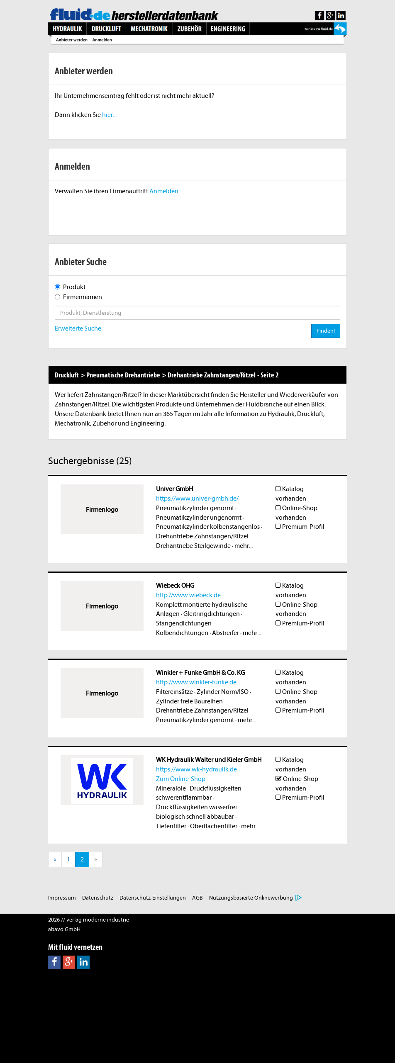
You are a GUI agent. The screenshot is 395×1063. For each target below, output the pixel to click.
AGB (197, 897)
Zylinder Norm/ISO (223, 692)
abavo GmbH (64, 929)
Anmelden (163, 191)
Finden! (326, 330)
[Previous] (55, 859)
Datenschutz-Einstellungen (152, 897)
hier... (109, 115)
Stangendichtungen (184, 623)
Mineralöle (171, 788)
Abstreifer (225, 633)
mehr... (243, 546)
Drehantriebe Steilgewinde (193, 546)
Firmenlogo (102, 509)
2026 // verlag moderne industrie (88, 919)
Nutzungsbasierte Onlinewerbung (251, 897)
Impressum (62, 897)
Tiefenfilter (171, 826)
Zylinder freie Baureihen (189, 701)
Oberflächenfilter (213, 826)
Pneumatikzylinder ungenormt (198, 517)
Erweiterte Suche (78, 328)
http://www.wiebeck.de (188, 595)
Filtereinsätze (174, 692)
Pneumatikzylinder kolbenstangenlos (208, 526)
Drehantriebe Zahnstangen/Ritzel (202, 536)
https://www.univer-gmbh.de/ (197, 498)
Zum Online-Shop (180, 779)
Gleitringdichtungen (211, 614)
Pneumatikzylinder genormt (195, 508)
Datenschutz (97, 897)
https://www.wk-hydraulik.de (196, 769)
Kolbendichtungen (182, 633)
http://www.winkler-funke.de (196, 682)
